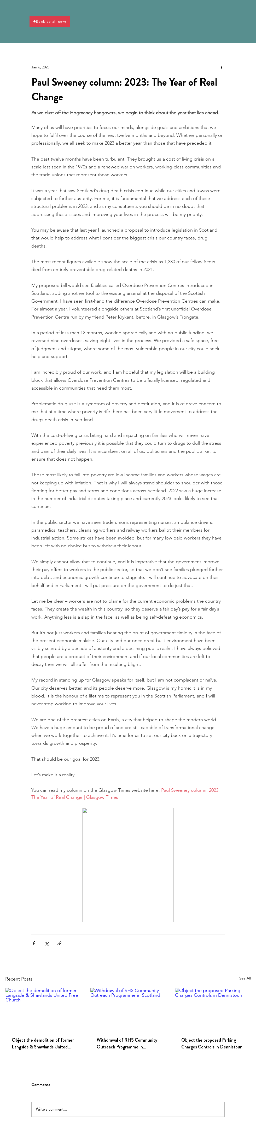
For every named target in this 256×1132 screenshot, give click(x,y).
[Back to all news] (50, 21)
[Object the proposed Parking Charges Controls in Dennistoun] (213, 1009)
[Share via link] (59, 943)
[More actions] (221, 67)
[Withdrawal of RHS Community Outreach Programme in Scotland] (128, 1009)
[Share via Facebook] (33, 943)
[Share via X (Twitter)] (46, 943)
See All (245, 978)
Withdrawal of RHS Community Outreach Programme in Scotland (127, 1043)
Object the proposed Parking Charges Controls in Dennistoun (211, 1043)
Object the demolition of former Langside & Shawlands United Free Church (43, 1043)
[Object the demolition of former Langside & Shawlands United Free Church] (43, 1009)
